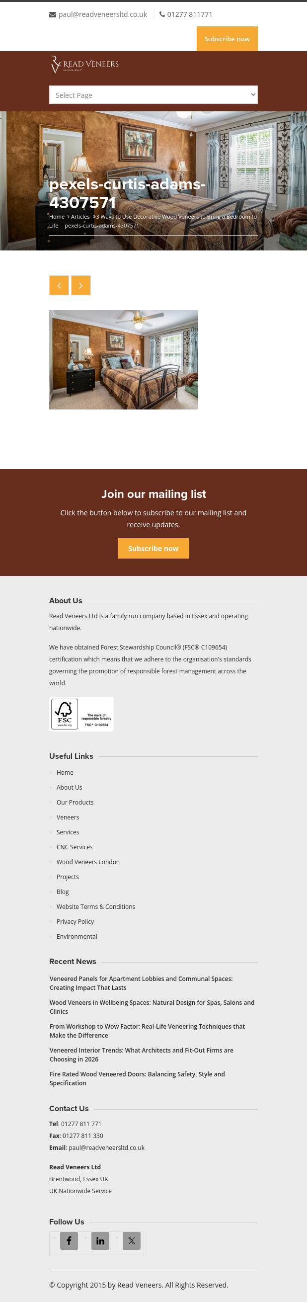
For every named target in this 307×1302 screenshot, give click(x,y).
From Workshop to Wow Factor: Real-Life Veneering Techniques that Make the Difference (147, 1031)
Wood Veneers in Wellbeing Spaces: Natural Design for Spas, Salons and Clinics (152, 1007)
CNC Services (75, 847)
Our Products (75, 802)
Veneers (68, 817)
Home (57, 216)
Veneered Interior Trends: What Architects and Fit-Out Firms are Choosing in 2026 (141, 1054)
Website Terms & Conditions (96, 906)
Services (68, 832)
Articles (80, 216)
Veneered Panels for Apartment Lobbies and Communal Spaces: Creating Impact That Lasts (141, 983)
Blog (63, 892)
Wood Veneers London (88, 862)
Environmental (77, 936)
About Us (69, 787)
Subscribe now (227, 38)
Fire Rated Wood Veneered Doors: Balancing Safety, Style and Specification (137, 1078)
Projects (68, 877)
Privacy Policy (75, 921)
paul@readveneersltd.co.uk (103, 14)
